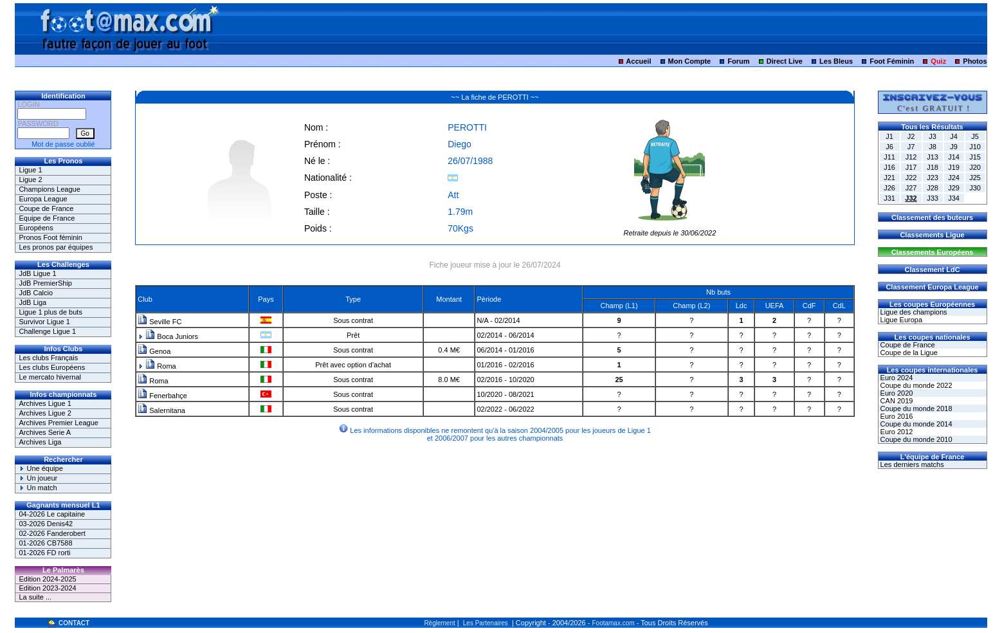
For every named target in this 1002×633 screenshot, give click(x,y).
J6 (889, 147)
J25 (975, 177)
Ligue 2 (30, 179)
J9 (954, 147)
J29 (954, 188)
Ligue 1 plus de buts (50, 312)
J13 (932, 157)
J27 (911, 188)
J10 (975, 147)
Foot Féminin (892, 61)
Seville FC (159, 322)
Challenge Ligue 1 (47, 331)
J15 (975, 157)
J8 (932, 147)
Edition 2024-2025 (47, 579)
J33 (932, 198)
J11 (889, 157)
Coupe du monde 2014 (915, 424)
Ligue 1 (30, 170)
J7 (911, 147)
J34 (954, 198)
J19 (954, 167)
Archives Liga (40, 442)
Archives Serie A (45, 432)
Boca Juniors (171, 336)
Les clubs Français (48, 358)
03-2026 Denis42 (46, 524)
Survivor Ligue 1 (44, 322)
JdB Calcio (36, 293)
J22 (911, 177)
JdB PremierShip (45, 283)
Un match (38, 487)
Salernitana (161, 410)
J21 (889, 177)
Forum (738, 61)
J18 (932, 167)
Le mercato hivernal (50, 377)
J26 (889, 188)
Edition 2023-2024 (47, 588)
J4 (954, 136)
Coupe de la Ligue (908, 352)
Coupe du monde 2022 (915, 385)
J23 (932, 177)
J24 (954, 177)
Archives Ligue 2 (45, 413)
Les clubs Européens (52, 367)
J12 (911, 157)
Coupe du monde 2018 (915, 408)
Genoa (154, 351)
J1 (889, 136)
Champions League (49, 189)
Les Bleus (836, 61)
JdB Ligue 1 (37, 273)
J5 (975, 136)
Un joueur (38, 478)
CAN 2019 (896, 401)
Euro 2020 (896, 393)
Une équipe (40, 468)
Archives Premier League (58, 423)
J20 (975, 167)
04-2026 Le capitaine (52, 514)
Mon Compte (689, 61)
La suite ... (35, 597)
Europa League (43, 199)
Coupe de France (46, 208)
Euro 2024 (896, 377)
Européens (36, 228)
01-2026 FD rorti (44, 552)
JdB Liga (32, 302)
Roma (160, 366)
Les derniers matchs (911, 464)
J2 (911, 136)
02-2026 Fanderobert (52, 533)
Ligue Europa (901, 320)
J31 (889, 198)
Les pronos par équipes (56, 247)
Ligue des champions (913, 312)
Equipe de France (47, 218)
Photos (975, 61)
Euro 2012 (896, 432)
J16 (889, 167)
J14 (954, 157)
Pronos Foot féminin (50, 237)
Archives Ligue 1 (45, 403)
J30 (975, 188)
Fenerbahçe (162, 395)
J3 (932, 136)
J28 (932, 188)
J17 (911, 167)
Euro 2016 (896, 416)
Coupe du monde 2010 (915, 439)
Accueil (638, 61)
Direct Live (785, 61)
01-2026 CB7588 (45, 543)
